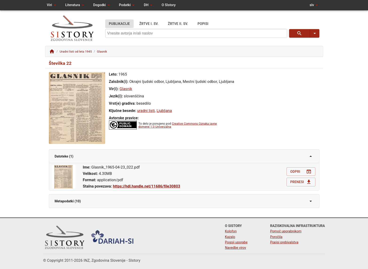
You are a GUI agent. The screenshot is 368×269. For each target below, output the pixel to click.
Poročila (276, 237)
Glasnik (126, 89)
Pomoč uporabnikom (285, 231)
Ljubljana (164, 110)
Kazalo (230, 237)
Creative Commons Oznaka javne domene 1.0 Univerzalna (178, 125)
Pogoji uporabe (236, 242)
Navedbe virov (235, 248)
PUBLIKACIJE (119, 23)
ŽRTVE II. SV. (178, 23)
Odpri (301, 172)
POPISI (203, 23)
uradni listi (146, 110)
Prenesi (301, 182)
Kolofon (231, 231)
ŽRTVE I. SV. (149, 23)
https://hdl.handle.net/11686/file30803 (146, 186)
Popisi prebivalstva (284, 242)
